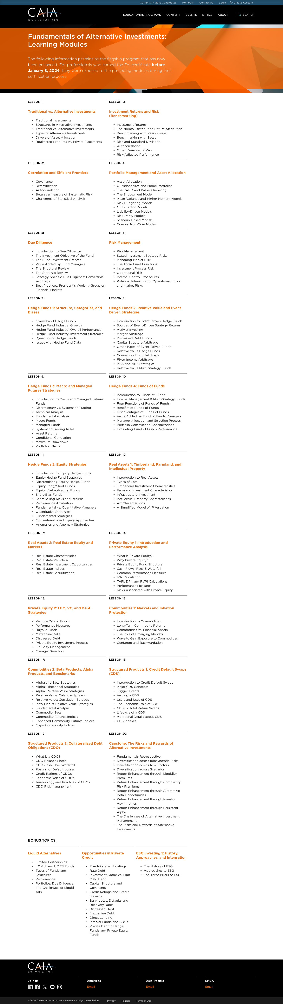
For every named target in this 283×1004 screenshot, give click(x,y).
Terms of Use (143, 1000)
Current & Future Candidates (158, 2)
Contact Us (206, 2)
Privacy (111, 1000)
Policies (126, 1000)
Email (91, 986)
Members (188, 2)
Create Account (243, 2)
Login (222, 2)
